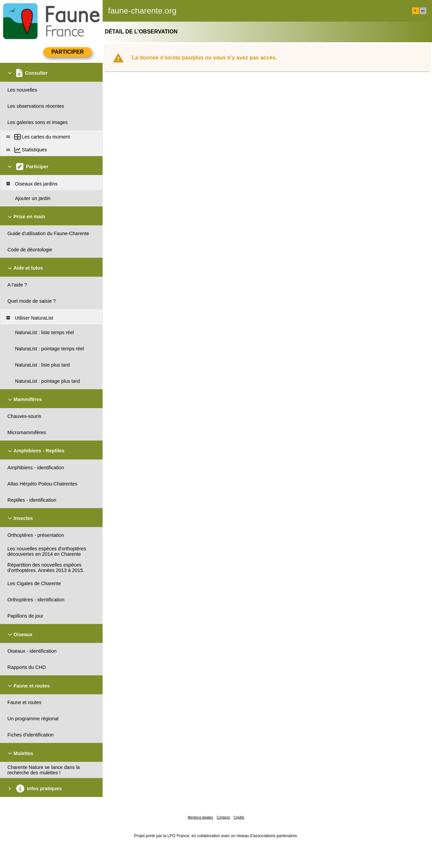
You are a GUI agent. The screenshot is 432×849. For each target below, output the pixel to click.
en (423, 11)
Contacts (223, 817)
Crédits (239, 817)
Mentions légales (200, 817)
